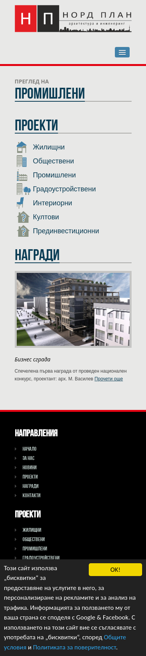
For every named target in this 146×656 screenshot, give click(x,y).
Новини (30, 467)
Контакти (31, 495)
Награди (31, 486)
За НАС (28, 458)
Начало (30, 449)
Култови (38, 217)
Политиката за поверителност (74, 647)
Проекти (30, 477)
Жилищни (41, 147)
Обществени (45, 161)
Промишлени (46, 175)
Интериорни (44, 203)
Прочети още (109, 379)
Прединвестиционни (58, 231)
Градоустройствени (56, 189)
